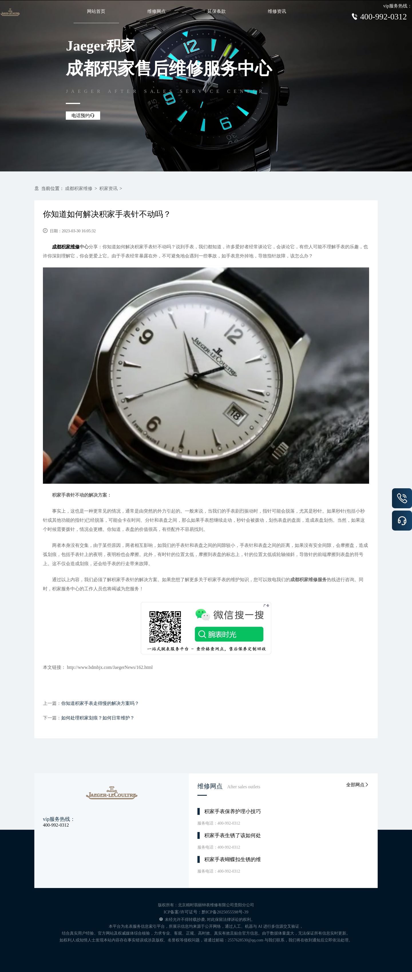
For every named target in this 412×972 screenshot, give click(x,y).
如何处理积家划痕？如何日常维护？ (97, 717)
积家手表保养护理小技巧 (232, 811)
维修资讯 (277, 11)
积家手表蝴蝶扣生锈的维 (232, 859)
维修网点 (156, 11)
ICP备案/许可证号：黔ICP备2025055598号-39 (206, 912)
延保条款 (216, 11)
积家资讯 (108, 188)
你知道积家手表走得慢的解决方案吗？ (100, 703)
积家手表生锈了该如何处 (232, 835)
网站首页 (96, 11)
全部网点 (357, 784)
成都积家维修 (78, 188)
